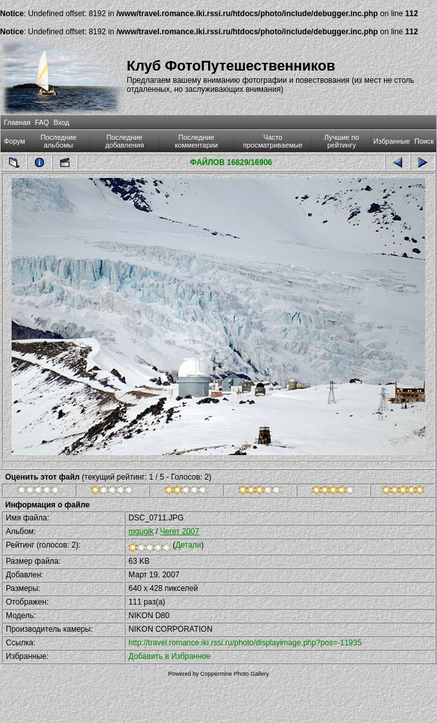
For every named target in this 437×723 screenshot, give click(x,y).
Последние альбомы (59, 141)
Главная (17, 122)
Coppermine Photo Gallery (234, 674)
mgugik (141, 531)
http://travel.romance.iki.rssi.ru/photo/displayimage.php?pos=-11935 (245, 642)
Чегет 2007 (180, 531)
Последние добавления (124, 141)
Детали (188, 545)
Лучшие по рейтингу (342, 141)
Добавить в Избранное (170, 656)
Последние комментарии (196, 141)
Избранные (392, 141)
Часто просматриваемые (273, 141)
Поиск (424, 141)
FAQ (42, 122)
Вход (61, 122)
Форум (14, 141)
